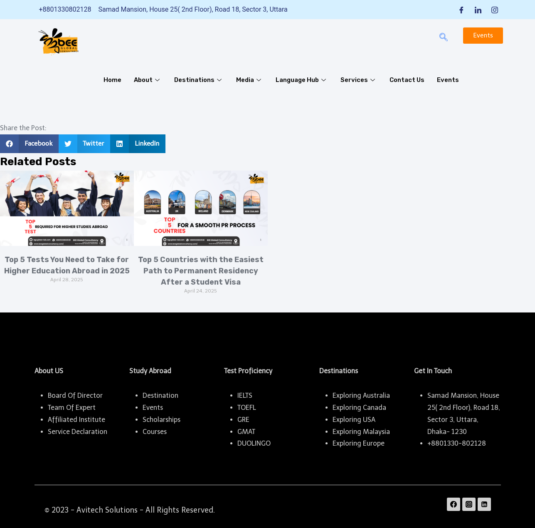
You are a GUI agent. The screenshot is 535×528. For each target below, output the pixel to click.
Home (112, 80)
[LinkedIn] (478, 9)
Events (449, 80)
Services (360, 80)
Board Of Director (75, 395)
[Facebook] (461, 9)
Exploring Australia (361, 395)
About (148, 80)
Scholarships (161, 420)
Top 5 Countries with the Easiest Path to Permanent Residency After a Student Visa (201, 271)
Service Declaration (77, 432)
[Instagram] (494, 9)
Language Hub (302, 80)
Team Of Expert (72, 407)
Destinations (199, 80)
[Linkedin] (484, 504)
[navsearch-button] (443, 38)
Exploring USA (354, 420)
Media (250, 80)
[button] (29, 143)
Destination (160, 395)
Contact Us (408, 80)
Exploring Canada (359, 407)
